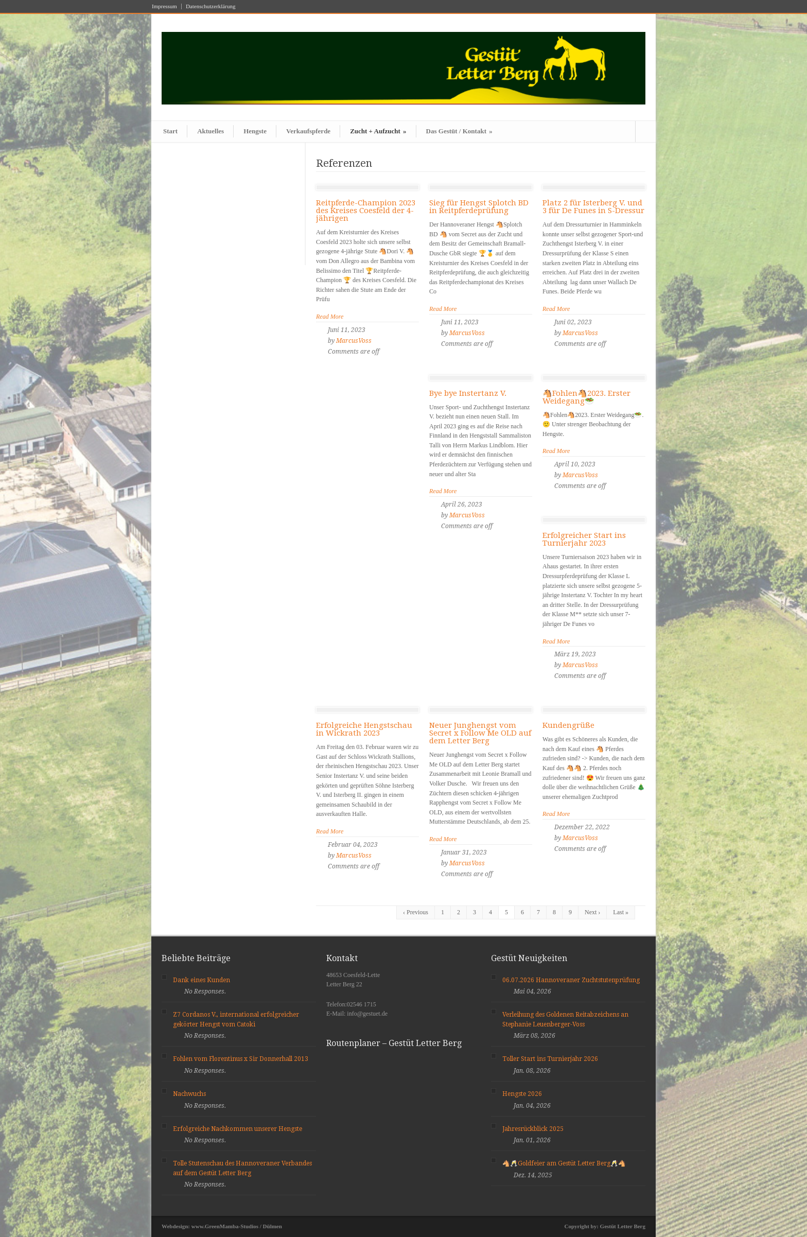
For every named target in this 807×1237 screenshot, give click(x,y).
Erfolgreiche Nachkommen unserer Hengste (237, 1129)
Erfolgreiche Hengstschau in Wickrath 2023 (364, 729)
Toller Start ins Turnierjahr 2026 (550, 1058)
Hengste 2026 (522, 1093)
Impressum (164, 6)
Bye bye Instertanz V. (467, 393)
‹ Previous (415, 912)
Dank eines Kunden (201, 980)
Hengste (255, 131)
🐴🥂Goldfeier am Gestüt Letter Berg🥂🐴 (564, 1163)
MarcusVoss (354, 340)
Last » (620, 912)
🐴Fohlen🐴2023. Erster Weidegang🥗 (586, 397)
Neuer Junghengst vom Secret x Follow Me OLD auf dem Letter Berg (480, 733)
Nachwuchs (189, 1093)
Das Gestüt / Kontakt (459, 131)
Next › (592, 912)
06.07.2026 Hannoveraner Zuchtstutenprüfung (571, 980)
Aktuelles (210, 131)
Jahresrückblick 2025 (533, 1129)
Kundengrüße (568, 725)
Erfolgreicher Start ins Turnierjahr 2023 (584, 539)
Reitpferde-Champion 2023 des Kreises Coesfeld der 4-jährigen (365, 210)
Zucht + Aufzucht (378, 131)
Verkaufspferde (308, 131)
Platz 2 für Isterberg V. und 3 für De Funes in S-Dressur (593, 206)
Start (170, 131)
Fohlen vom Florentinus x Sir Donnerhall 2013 (240, 1058)
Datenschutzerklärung (211, 6)
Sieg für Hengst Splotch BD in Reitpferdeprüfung (479, 206)
